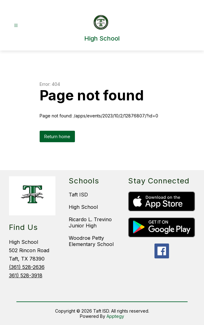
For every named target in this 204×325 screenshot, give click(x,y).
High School (83, 207)
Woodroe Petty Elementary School (91, 241)
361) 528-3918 (25, 275)
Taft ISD (78, 194)
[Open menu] (16, 25)
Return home (57, 136)
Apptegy (115, 316)
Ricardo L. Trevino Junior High (90, 222)
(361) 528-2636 (27, 267)
